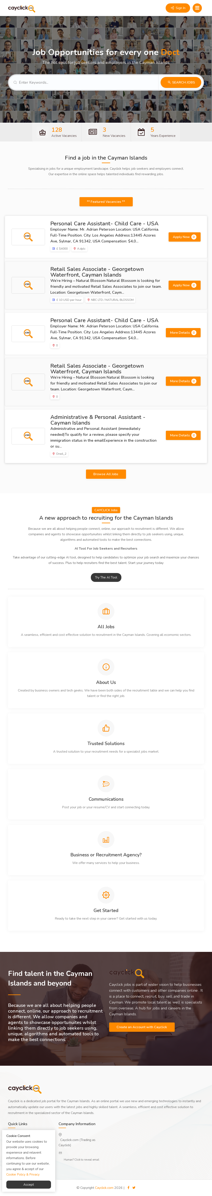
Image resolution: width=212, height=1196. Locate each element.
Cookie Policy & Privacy (23, 1174)
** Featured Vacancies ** (106, 201)
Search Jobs (183, 82)
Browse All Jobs (106, 474)
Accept (28, 1184)
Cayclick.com (104, 1187)
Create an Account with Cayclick (142, 1027)
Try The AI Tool (106, 577)
